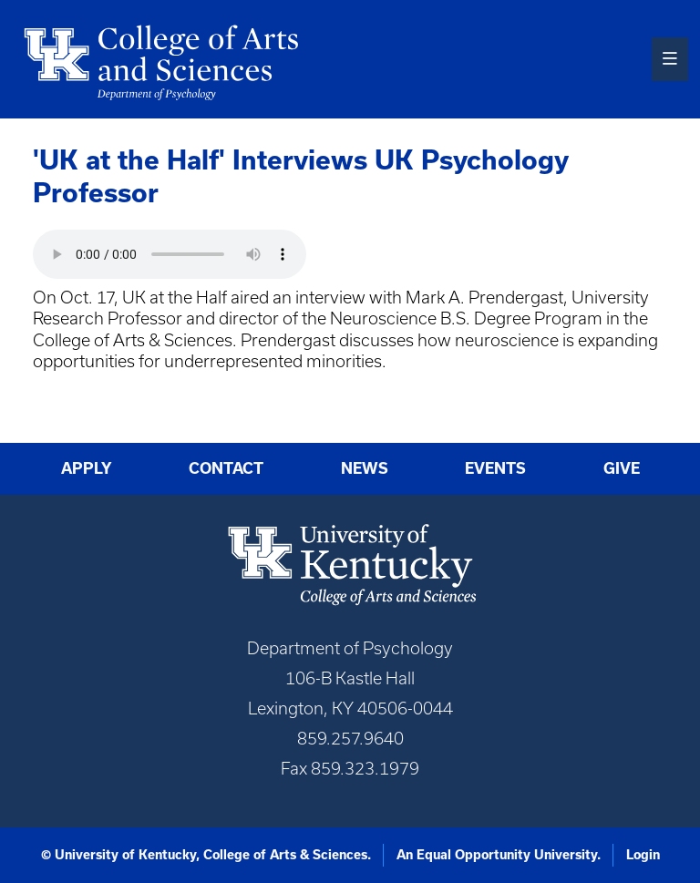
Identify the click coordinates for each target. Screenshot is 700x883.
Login (643, 854)
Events (495, 468)
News (364, 468)
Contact (226, 468)
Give (621, 468)
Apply (86, 468)
